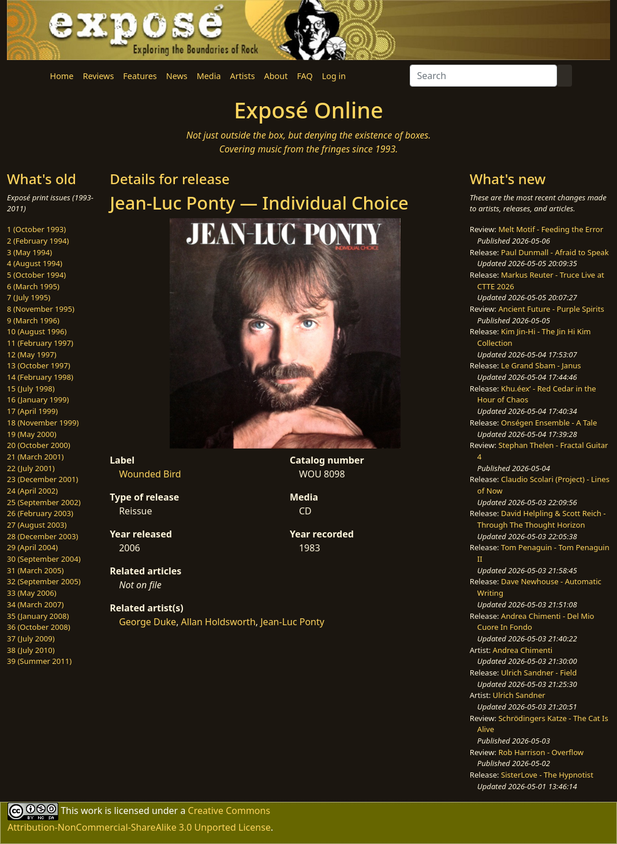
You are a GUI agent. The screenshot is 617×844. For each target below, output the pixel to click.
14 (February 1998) (40, 377)
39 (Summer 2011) (39, 661)
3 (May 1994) (29, 252)
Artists (242, 75)
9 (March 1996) (33, 320)
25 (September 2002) (44, 502)
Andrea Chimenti (523, 650)
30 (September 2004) (44, 559)
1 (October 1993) (36, 229)
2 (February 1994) (38, 241)
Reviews (98, 75)
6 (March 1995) (33, 286)
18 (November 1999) (43, 422)
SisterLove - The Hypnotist (547, 775)
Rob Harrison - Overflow (541, 752)
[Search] (483, 76)
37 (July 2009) (31, 638)
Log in (334, 75)
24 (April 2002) (32, 491)
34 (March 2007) (35, 604)
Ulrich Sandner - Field (539, 672)
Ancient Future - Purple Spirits (551, 309)
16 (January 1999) (38, 399)
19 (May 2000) (32, 434)
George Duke (147, 621)
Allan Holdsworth (218, 621)
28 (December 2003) (42, 536)
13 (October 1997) (38, 365)
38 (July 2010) (31, 650)
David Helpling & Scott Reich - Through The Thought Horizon (541, 519)
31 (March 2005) (35, 570)
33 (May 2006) (32, 593)
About (276, 75)
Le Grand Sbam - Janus (541, 365)
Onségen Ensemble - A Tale (549, 422)
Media (209, 75)
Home (62, 75)
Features (139, 75)
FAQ (304, 75)
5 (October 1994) (36, 275)
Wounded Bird (150, 474)
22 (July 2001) (31, 468)
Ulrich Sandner (519, 695)
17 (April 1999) (32, 411)
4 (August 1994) (34, 263)
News (177, 75)
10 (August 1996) (36, 331)
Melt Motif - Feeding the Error (550, 229)
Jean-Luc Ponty (292, 621)
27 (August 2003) (36, 525)
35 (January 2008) (38, 616)
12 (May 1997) (32, 354)
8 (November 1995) (40, 309)
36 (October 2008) (38, 627)
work (91, 810)
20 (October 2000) (38, 445)
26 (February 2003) (40, 513)
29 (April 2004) (32, 547)
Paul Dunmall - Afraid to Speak (555, 252)
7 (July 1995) (28, 297)
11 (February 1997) (40, 343)
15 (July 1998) (31, 388)
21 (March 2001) (35, 456)
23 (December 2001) (42, 479)
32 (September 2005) (44, 581)
